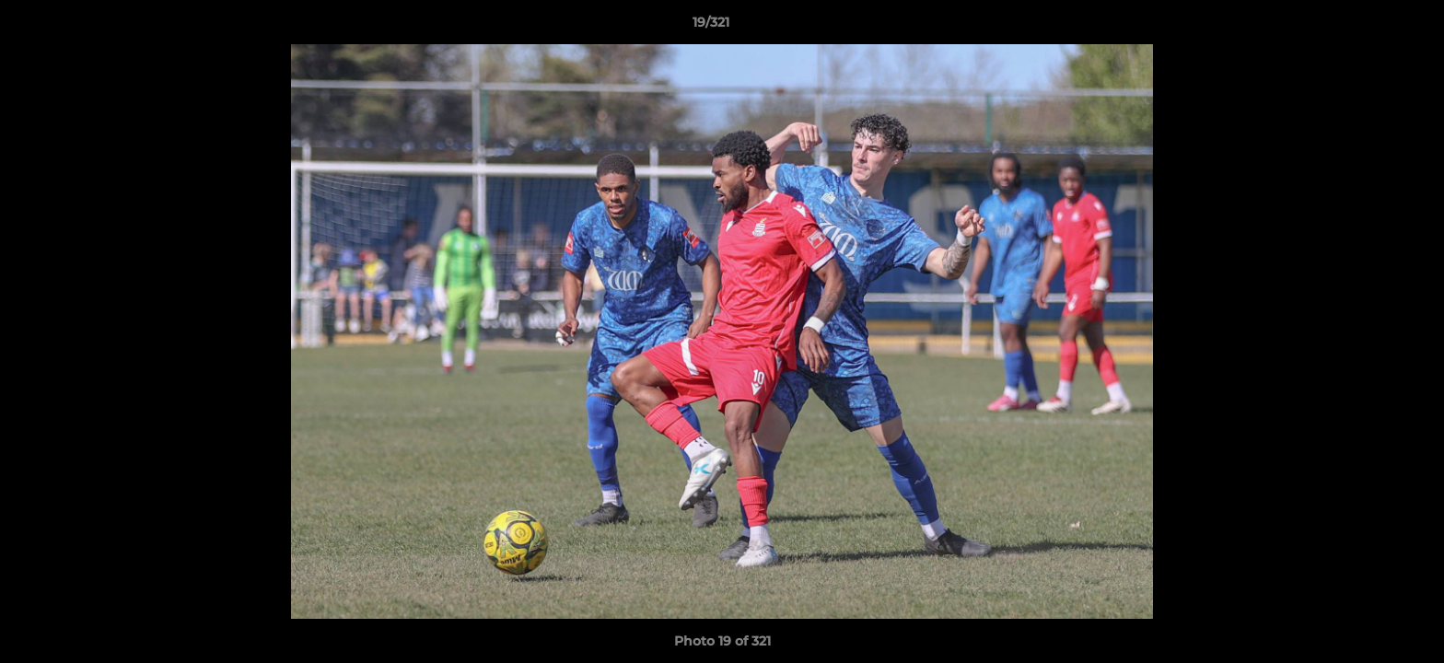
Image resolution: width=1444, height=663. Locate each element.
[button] (1367, 26)
